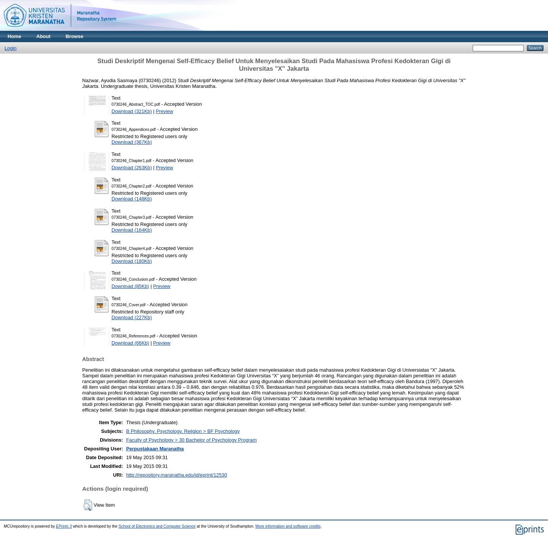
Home (14, 36)
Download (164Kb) (132, 230)
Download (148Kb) (132, 199)
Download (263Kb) (132, 167)
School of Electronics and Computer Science (157, 526)
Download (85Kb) (130, 286)
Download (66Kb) (130, 343)
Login (10, 48)
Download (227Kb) (132, 317)
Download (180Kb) (132, 261)
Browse (74, 36)
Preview (164, 111)
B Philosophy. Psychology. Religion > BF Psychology (183, 431)
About (44, 36)
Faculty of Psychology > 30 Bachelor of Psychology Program (191, 440)
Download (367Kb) (132, 142)
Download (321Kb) (132, 111)
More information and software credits (287, 526)
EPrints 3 (64, 526)
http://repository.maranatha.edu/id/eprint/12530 (176, 475)
